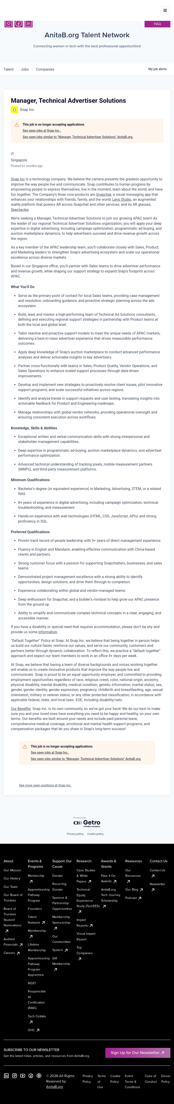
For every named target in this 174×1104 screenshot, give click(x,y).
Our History (12, 878)
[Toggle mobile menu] (165, 7)
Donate (57, 875)
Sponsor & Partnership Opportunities (62, 903)
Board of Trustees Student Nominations (13, 919)
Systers (60, 950)
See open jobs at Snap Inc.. (42, 130)
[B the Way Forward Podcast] (39, 1075)
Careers (12, 953)
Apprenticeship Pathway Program (39, 895)
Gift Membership (61, 964)
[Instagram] (9, 23)
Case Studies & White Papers (86, 876)
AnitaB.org (54, 1086)
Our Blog (134, 889)
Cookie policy (95, 834)
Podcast (133, 898)
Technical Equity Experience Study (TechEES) (88, 900)
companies (45, 69)
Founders (35, 908)
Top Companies (84, 953)
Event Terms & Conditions (132, 1081)
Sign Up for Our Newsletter (138, 1052)
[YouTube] (22, 1075)
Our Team (10, 886)
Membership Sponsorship (61, 922)
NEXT (32, 983)
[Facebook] (19, 23)
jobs (25, 69)
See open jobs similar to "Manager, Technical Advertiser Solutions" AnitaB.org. (78, 137)
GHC (34, 1030)
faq (157, 23)
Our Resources (133, 876)
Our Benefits (21, 709)
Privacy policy (75, 834)
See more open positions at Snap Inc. (45, 785)
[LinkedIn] (29, 23)
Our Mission (12, 870)
